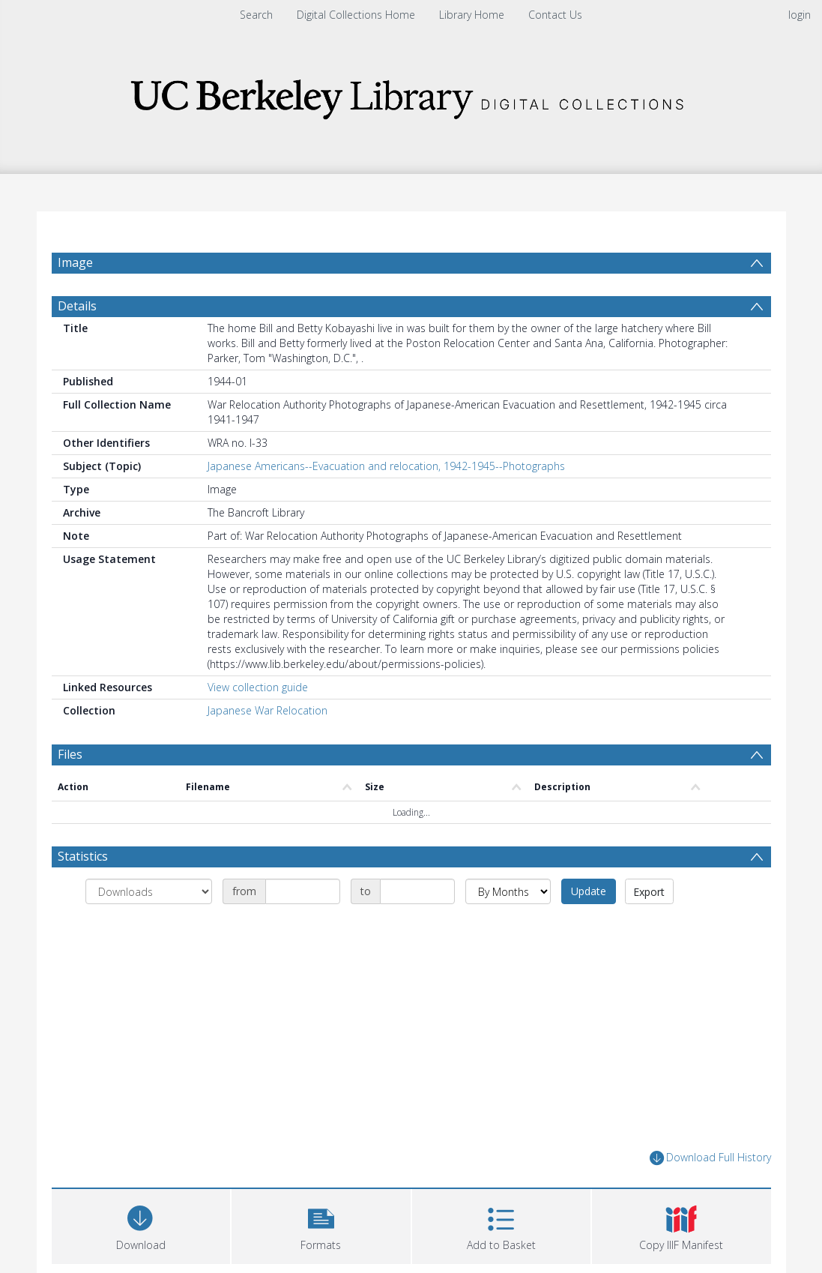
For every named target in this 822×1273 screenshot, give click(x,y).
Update (588, 927)
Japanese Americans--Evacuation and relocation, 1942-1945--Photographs (386, 502)
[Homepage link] (411, 94)
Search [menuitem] (256, 14)
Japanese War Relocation (267, 746)
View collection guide (258, 723)
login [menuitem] (799, 14)
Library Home (471, 14)
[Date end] (417, 927)
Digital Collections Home (356, 14)
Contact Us (555, 14)
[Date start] (302, 927)
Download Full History (710, 1194)
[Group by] (148, 927)
